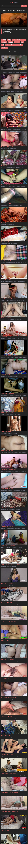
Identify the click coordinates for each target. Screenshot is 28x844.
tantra (24, 39)
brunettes (16, 42)
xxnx (14, 3)
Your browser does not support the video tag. (14, 19)
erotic (6, 45)
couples (19, 39)
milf (3, 45)
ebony (16, 45)
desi (21, 45)
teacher (4, 39)
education (4, 42)
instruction (4, 47)
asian (13, 39)
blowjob (11, 42)
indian (11, 45)
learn (22, 42)
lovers (9, 39)
